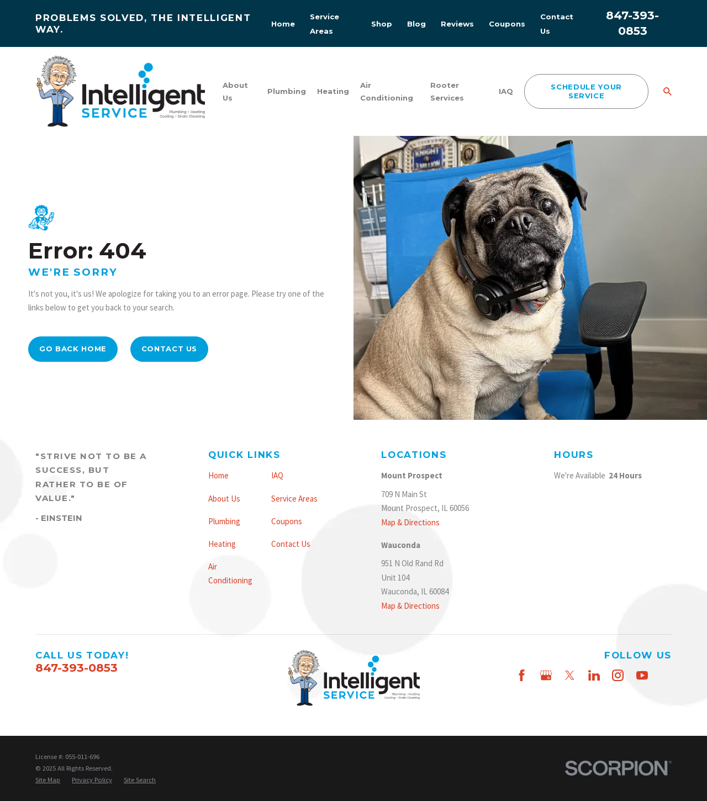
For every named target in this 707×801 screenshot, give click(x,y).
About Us (224, 498)
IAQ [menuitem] (506, 91)
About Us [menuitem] (235, 91)
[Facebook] (521, 675)
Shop (381, 23)
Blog (416, 23)
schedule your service (586, 91)
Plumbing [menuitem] (286, 91)
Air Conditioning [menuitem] (386, 91)
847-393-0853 (76, 667)
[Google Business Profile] (546, 675)
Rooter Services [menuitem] (447, 91)
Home (283, 23)
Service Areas (294, 498)
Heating (222, 544)
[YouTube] (642, 675)
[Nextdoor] (666, 699)
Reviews (457, 23)
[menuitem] (47, 780)
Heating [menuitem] (333, 91)
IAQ (277, 475)
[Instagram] (618, 675)
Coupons (507, 23)
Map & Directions (410, 522)
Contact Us (169, 348)
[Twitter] (570, 675)
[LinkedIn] (594, 675)
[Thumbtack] (666, 675)
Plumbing (224, 521)
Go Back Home (73, 348)
